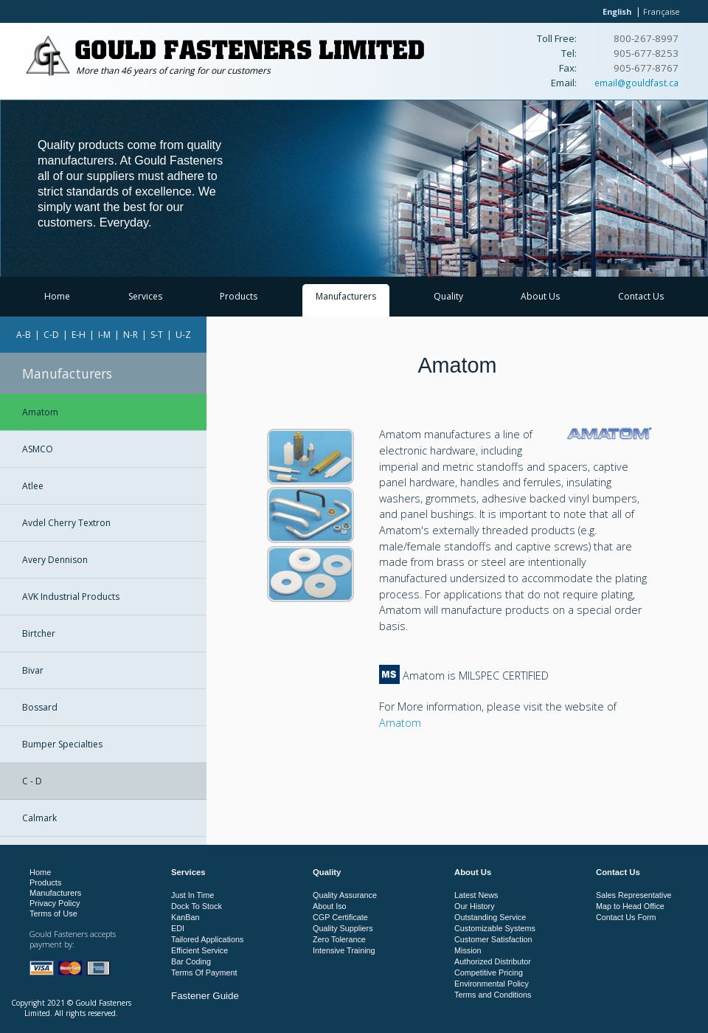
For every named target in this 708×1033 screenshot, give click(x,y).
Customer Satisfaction (493, 939)
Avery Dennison (55, 559)
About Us (540, 296)
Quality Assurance (345, 895)
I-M (104, 334)
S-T (156, 334)
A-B (23, 334)
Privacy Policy (55, 903)
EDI (177, 928)
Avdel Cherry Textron (66, 522)
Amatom (40, 412)
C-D (51, 334)
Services (145, 296)
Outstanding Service (490, 917)
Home (57, 296)
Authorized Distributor (492, 961)
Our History (474, 906)
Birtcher (38, 633)
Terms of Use (53, 913)
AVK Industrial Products (70, 596)
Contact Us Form (626, 917)
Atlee (33, 486)
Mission (468, 950)
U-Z (183, 334)
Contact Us (641, 296)
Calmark (39, 818)
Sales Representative (634, 895)
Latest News (476, 895)
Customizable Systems (494, 928)
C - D (32, 781)
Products (238, 296)
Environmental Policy (491, 983)
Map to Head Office (630, 906)
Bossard (40, 707)
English (617, 11)
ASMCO (37, 449)
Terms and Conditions (492, 994)
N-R (130, 334)
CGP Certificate (340, 917)
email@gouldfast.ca (636, 83)
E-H (79, 334)
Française (661, 11)
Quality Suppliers (343, 928)
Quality (448, 296)
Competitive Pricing (488, 972)
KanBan (185, 917)
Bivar (33, 670)
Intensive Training (344, 950)
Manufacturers (346, 296)
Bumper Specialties (62, 744)
